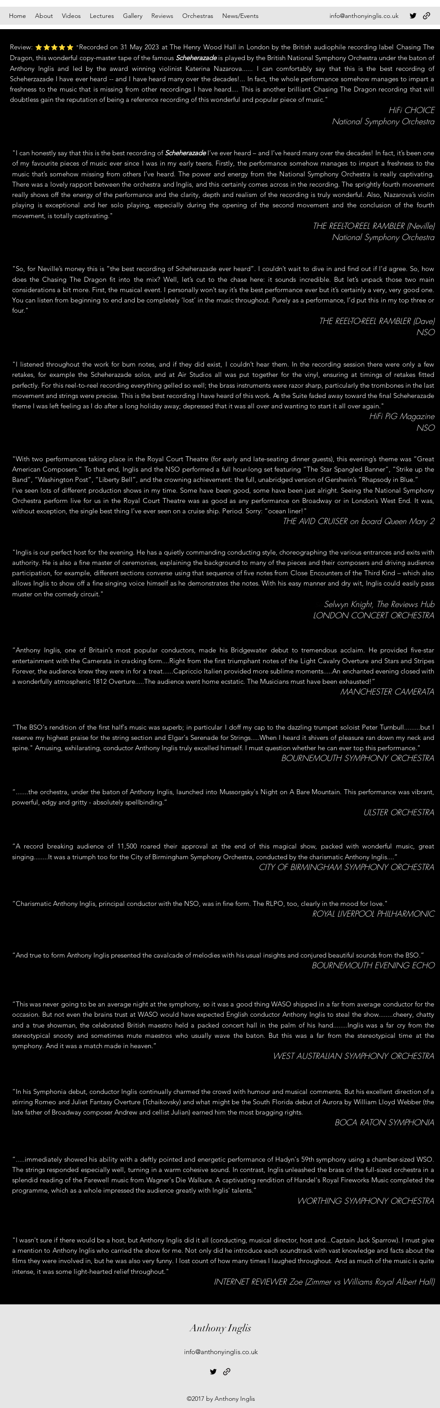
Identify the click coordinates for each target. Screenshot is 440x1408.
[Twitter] (413, 15)
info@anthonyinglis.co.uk (364, 16)
